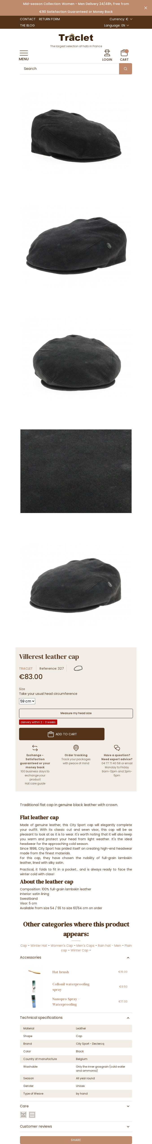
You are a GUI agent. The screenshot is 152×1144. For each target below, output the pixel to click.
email (128, 763)
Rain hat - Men (109, 945)
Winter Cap (79, 950)
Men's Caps (85, 945)
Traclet (26, 668)
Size (22, 689)
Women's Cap (62, 945)
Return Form (49, 19)
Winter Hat (38, 945)
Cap (23, 945)
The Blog (27, 25)
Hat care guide (35, 783)
